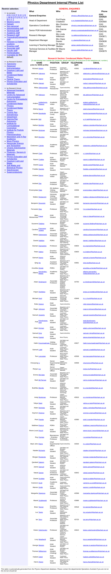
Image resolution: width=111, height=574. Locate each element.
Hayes (41, 258)
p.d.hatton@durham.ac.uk (92, 252)
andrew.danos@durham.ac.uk (94, 175)
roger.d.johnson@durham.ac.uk (94, 309)
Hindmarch (42, 282)
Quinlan (41, 437)
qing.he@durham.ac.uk (91, 263)
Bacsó (41, 109)
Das (40, 183)
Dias (40, 209)
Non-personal (13, 26)
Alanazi (41, 83)
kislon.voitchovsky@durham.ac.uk (95, 530)
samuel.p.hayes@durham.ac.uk (94, 258)
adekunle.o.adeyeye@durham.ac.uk (96, 73)
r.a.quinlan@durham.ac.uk (92, 437)
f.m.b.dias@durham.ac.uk (92, 209)
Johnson (42, 309)
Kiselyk (41, 337)
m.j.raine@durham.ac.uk (92, 444)
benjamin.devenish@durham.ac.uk (95, 203)
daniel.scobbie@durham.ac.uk (94, 479)
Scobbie (41, 479)
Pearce (41, 425)
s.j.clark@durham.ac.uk (91, 153)
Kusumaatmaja (44, 343)
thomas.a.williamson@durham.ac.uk (96, 551)
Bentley (41, 125)
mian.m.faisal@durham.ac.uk (93, 216)
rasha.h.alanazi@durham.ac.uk (94, 83)
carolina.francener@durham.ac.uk (95, 229)
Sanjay (41, 473)
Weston (41, 545)
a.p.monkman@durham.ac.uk (94, 397)
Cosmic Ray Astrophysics (12, 113)
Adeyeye (42, 73)
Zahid (41, 557)
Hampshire (42, 246)
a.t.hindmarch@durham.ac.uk (94, 282)
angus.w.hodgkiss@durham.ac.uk (95, 292)
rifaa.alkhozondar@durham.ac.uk (95, 88)
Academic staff (13, 33)
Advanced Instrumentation (13, 67)
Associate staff (13, 48)
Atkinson (42, 95)
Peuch (41, 431)
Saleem (41, 462)
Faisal (41, 216)
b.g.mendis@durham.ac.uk (93, 388)
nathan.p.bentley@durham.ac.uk (95, 125)
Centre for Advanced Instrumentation (16, 96)
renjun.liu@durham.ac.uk (92, 369)
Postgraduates (13, 53)
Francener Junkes (42, 229)
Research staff (13, 35)
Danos (41, 175)
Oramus (41, 413)
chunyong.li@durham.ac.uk (93, 363)
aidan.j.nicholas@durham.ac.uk (94, 408)
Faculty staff (12, 51)
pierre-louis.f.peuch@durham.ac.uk (96, 431)
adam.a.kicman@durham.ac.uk (94, 328)
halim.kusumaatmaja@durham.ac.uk (96, 343)
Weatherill (42, 539)
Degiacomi (42, 197)
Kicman (41, 328)
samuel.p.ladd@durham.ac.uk (94, 350)
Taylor (41, 512)
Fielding (41, 224)
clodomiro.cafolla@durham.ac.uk (95, 146)
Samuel (41, 467)
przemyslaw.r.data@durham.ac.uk (95, 190)
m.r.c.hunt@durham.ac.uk (92, 298)
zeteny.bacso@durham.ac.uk (93, 109)
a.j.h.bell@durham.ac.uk (92, 119)
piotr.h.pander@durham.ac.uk (94, 419)
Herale (41, 268)
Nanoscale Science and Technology (15, 144)
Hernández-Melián (43, 272)
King (40, 333)
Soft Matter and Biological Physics (15, 166)
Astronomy (11, 64)
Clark (40, 153)
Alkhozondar (43, 88)
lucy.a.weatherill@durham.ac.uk (94, 539)
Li (39, 363)
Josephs (42, 315)
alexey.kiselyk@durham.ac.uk (94, 337)
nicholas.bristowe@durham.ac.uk (95, 130)
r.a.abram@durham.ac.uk (92, 68)
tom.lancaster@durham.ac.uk (93, 356)
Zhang (41, 562)
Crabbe (41, 159)
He (40, 263)
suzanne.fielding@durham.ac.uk (95, 224)
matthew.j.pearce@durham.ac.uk (95, 425)
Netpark (10, 24)
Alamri (41, 79)
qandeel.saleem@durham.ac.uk (94, 462)
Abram (41, 68)
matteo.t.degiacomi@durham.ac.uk (96, 197)
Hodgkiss (42, 292)
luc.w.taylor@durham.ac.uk (93, 512)
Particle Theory (13, 79)
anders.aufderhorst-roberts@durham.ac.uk (91, 103)
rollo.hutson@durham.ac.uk (93, 304)
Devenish (42, 203)
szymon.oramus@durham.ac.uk (94, 413)
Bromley (42, 137)
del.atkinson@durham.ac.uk (93, 95)
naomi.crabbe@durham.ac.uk (94, 159)
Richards (42, 450)
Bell (40, 119)
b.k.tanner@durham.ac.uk (92, 507)
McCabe (42, 375)
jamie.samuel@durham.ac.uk (93, 467)
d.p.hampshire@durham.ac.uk (94, 246)
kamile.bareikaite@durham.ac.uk (95, 113)
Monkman (42, 397)
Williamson (42, 551)
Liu (40, 369)
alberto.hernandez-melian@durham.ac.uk (91, 272)
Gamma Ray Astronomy (12, 120)
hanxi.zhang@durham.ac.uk (93, 562)
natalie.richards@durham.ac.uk (94, 450)
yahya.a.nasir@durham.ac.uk (93, 403)
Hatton (41, 252)
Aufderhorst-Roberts (43, 103)
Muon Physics (13, 141)
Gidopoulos (43, 235)
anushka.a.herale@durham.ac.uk (95, 268)
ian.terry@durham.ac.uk (92, 519)
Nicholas (42, 408)
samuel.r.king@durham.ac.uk (93, 333)
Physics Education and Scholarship (17, 82)
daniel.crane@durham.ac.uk (93, 165)
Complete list (12, 55)
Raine (41, 444)
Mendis (41, 388)
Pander (41, 419)
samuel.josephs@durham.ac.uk (94, 315)
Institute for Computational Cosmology (13, 125)
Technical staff (13, 31)
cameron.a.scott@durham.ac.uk (94, 483)
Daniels (41, 169)
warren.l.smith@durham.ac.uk (94, 487)
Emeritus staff (13, 46)
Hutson (41, 304)
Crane (41, 165)
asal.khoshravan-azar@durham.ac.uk (90, 321)
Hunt (40, 298)
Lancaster (42, 356)
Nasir (40, 403)
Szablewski (43, 500)
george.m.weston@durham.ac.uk (95, 545)
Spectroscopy (13, 170)
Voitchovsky (43, 530)
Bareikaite (42, 113)
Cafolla (41, 146)
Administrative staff (15, 28)
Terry (40, 519)
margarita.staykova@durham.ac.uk (96, 493)
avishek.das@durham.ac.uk (93, 183)
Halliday (41, 240)
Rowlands (42, 457)
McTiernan (42, 380)
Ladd (40, 350)
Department (12, 117)
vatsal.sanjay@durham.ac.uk (93, 473)
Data (40, 190)
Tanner (41, 507)
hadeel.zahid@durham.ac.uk (93, 557)
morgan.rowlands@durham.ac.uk (95, 457)
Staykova (42, 493)
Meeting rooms (13, 22)
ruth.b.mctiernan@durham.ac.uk (95, 380)
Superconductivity (14, 172)
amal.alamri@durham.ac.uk (93, 79)
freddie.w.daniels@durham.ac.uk (95, 169)
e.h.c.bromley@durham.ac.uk (93, 137)
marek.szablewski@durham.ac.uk (95, 500)
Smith (41, 487)
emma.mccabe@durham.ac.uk (94, 375)
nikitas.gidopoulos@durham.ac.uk (95, 235)
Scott (40, 483)
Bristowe (42, 130)
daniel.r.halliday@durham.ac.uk (94, 240)
